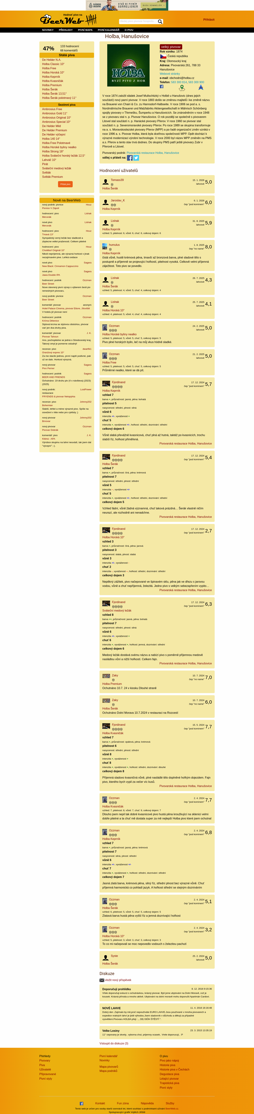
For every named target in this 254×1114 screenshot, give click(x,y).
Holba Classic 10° (53, 64)
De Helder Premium (54, 130)
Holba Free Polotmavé (56, 142)
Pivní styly (45, 1078)
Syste (114, 955)
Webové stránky (170, 73)
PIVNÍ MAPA (85, 30)
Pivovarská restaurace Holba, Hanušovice (153, 152)
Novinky (104, 1060)
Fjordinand (118, 382)
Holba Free (49, 68)
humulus (114, 244)
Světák (46, 172)
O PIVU (129, 30)
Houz (88, 204)
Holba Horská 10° (53, 72)
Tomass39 (117, 179)
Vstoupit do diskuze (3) (113, 1043)
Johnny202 (85, 401)
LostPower (85, 389)
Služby (170, 1103)
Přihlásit (208, 19)
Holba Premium (52, 85)
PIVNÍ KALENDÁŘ (108, 30)
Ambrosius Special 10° (56, 121)
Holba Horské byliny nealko (59, 147)
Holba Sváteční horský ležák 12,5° (63, 155)
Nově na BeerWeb (66, 200)
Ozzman (87, 280)
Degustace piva (169, 1074)
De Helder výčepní (53, 134)
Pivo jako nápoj (169, 1060)
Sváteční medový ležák (56, 168)
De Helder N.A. (51, 59)
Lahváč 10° (49, 159)
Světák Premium (52, 176)
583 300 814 (179, 82)
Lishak (88, 213)
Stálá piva (67, 55)
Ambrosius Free (52, 109)
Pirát (45, 164)
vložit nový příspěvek (115, 980)
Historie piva (167, 1065)
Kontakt (100, 1103)
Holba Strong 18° (53, 151)
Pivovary (44, 1060)
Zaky (115, 675)
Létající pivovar (169, 1078)
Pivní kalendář (108, 1056)
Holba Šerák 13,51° (54, 93)
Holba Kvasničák (52, 80)
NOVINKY (48, 30)
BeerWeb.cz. (172, 1108)
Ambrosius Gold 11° (54, 113)
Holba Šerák (50, 89)
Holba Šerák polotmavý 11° (59, 97)
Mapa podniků (108, 1070)
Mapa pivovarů (108, 1066)
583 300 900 (196, 82)
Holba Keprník (51, 76)
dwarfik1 (87, 349)
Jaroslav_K (118, 200)
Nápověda (147, 1103)
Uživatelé (45, 1069)
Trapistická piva (169, 1083)
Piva (42, 1065)
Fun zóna (123, 1103)
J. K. (89, 333)
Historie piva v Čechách (174, 1069)
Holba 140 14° (51, 138)
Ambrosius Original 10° (56, 117)
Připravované (47, 1074)
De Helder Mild (51, 126)
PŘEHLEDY (66, 30)
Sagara (87, 262)
